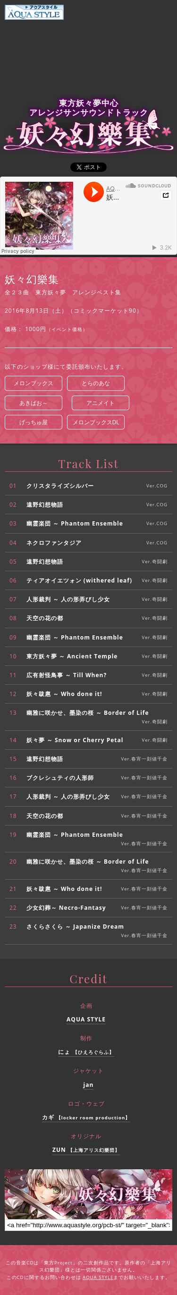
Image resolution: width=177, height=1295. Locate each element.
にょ (86, 1052)
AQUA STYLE (86, 1019)
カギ (86, 1117)
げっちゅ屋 (33, 422)
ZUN (86, 1150)
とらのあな (96, 383)
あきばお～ (33, 403)
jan (89, 1085)
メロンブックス (33, 383)
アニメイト (100, 403)
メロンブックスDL (96, 422)
